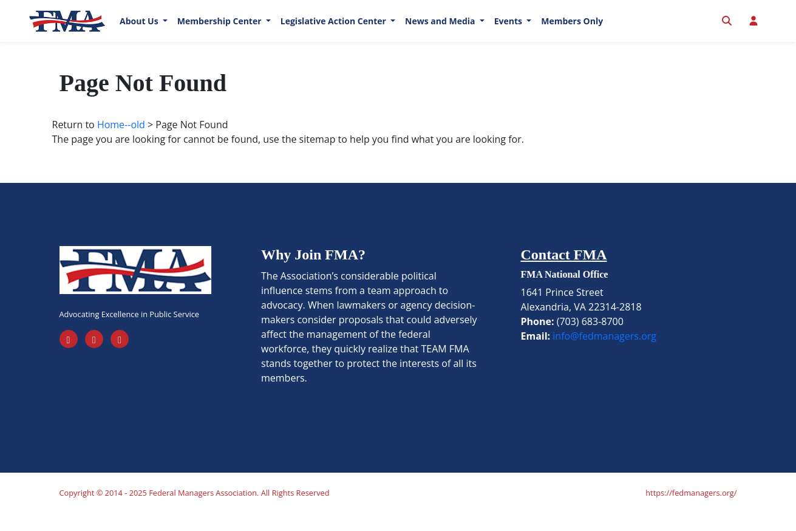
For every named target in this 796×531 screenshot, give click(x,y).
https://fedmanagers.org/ (690, 510)
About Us (140, 30)
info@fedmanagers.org (604, 353)
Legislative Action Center (335, 30)
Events (509, 30)
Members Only (572, 30)
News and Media (441, 30)
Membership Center (220, 30)
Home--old (121, 142)
